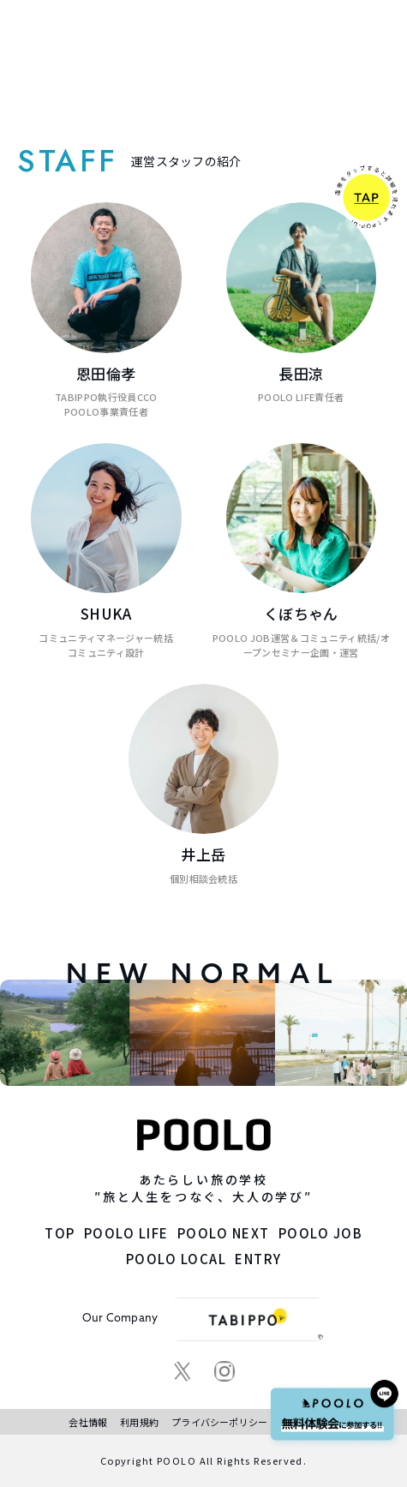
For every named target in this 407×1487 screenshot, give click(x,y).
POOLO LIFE (126, 1233)
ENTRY (258, 1259)
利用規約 (139, 1422)
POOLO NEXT (223, 1233)
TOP (60, 1233)
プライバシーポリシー (219, 1422)
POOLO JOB (320, 1233)
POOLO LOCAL (176, 1259)
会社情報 (88, 1422)
